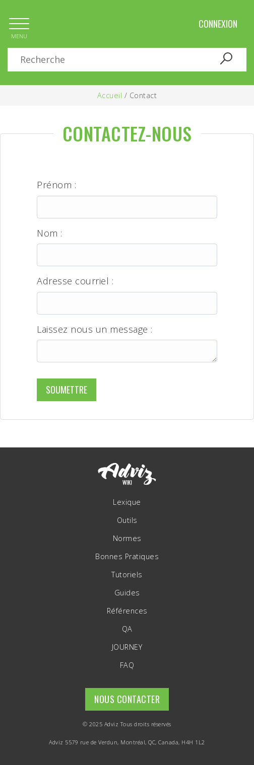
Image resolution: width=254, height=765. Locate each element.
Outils (127, 520)
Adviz (111, 724)
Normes (127, 538)
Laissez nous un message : (95, 329)
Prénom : (56, 185)
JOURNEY (127, 647)
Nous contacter (127, 699)
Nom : (49, 233)
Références (127, 611)
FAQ (127, 665)
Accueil (109, 95)
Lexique (127, 502)
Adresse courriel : (75, 281)
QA (127, 629)
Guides (127, 592)
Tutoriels (127, 574)
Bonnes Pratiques (127, 556)
